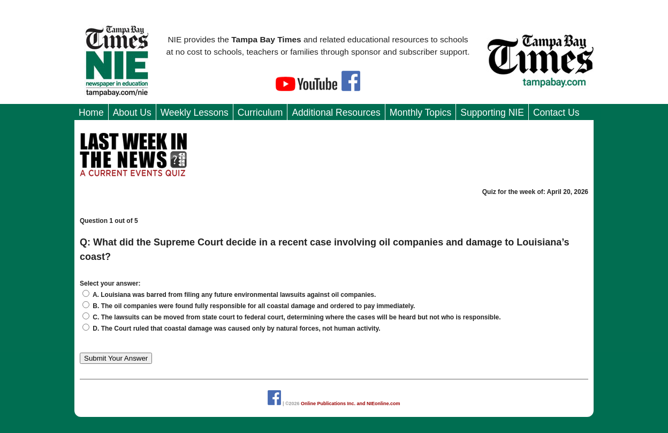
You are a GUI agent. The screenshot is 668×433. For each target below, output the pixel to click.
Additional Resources (336, 112)
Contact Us (556, 112)
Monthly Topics (420, 112)
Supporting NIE (492, 112)
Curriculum (260, 112)
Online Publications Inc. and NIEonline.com (350, 403)
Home (91, 112)
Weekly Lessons (195, 112)
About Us (132, 112)
